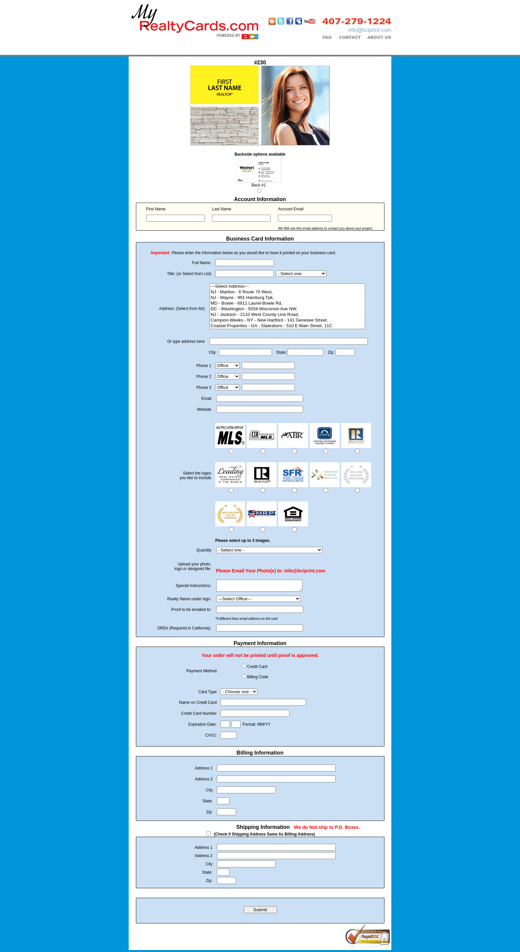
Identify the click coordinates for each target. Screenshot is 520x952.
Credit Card (257, 668)
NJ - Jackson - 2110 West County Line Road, (287, 315)
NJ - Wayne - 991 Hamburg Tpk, (287, 298)
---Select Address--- (287, 286)
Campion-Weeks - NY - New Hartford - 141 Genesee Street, (287, 320)
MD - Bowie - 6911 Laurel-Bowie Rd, (287, 303)
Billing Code (257, 679)
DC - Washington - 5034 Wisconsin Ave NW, (287, 309)
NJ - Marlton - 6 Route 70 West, (287, 292)
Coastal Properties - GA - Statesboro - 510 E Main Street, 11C (287, 326)
